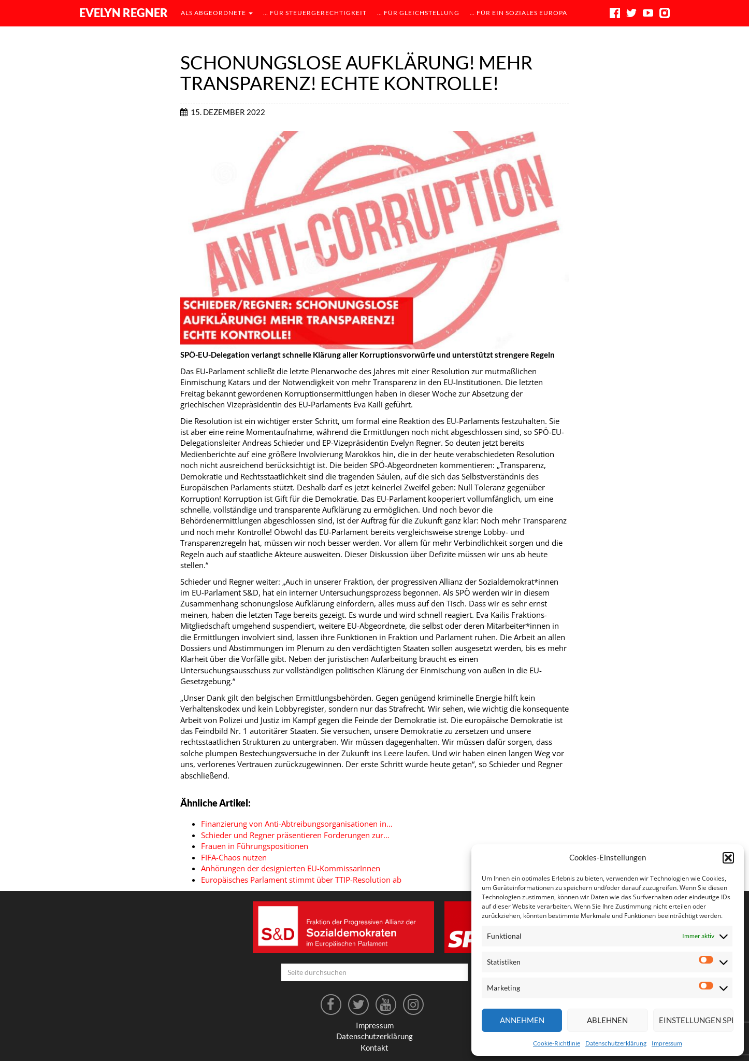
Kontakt (374, 1047)
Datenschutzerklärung (615, 1043)
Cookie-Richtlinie (556, 1043)
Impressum (667, 1043)
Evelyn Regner (123, 13)
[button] (728, 858)
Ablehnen (607, 1020)
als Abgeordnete (217, 13)
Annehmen (522, 1020)
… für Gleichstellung (418, 13)
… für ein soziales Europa (518, 13)
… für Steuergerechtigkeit (315, 13)
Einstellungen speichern (696, 1020)
